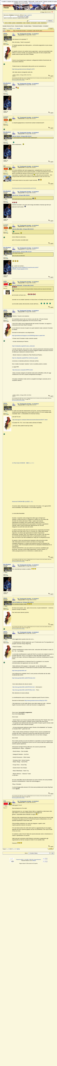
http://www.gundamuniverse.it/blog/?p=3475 (23, 69)
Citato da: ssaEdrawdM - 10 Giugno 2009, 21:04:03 (23, 285)
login (25, 15)
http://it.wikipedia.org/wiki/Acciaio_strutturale (23, 346)
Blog (14, 22)
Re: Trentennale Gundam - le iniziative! (28, 33)
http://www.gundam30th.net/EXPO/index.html (23, 678)
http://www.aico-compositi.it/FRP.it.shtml (22, 370)
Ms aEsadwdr (7, 83)
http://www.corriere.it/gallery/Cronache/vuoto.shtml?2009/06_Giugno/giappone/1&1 (25, 268)
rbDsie (5, 33)
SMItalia (34, 860)
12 (15, 28)
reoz (4, 801)
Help (24, 22)
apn (4, 166)
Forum (9, 22)
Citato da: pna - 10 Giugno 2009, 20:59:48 (20, 195)
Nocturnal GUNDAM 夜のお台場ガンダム (22, 501)
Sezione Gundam (19, 26)
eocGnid (5, 117)
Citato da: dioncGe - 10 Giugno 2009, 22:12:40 (21, 251)
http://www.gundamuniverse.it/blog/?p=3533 (36, 700)
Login (39, 22)
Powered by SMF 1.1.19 (21, 859)
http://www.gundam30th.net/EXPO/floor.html (23, 690)
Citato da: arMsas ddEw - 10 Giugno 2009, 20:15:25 (23, 229)
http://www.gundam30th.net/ (19, 670)
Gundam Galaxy (27, 26)
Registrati (43, 22)
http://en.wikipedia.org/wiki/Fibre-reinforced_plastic (25, 358)
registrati (30, 15)
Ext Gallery (34, 22)
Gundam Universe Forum (8, 26)
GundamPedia (19, 22)
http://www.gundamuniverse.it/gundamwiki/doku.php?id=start (24, 188)
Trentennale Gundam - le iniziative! (40, 26)
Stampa (51, 28)
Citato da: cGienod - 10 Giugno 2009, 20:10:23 (21, 136)
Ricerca (28, 22)
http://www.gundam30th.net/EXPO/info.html (23, 687)
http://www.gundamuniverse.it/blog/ (18, 80)
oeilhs (5, 281)
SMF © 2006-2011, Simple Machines (33, 859)
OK (44, 3)
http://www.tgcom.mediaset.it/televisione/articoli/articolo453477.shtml (29, 419)
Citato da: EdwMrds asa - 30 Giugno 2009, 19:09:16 (23, 602)
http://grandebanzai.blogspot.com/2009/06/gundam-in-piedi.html (28, 335)
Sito (6, 22)
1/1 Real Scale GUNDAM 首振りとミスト (23, 463)
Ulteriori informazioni (35, 3)
